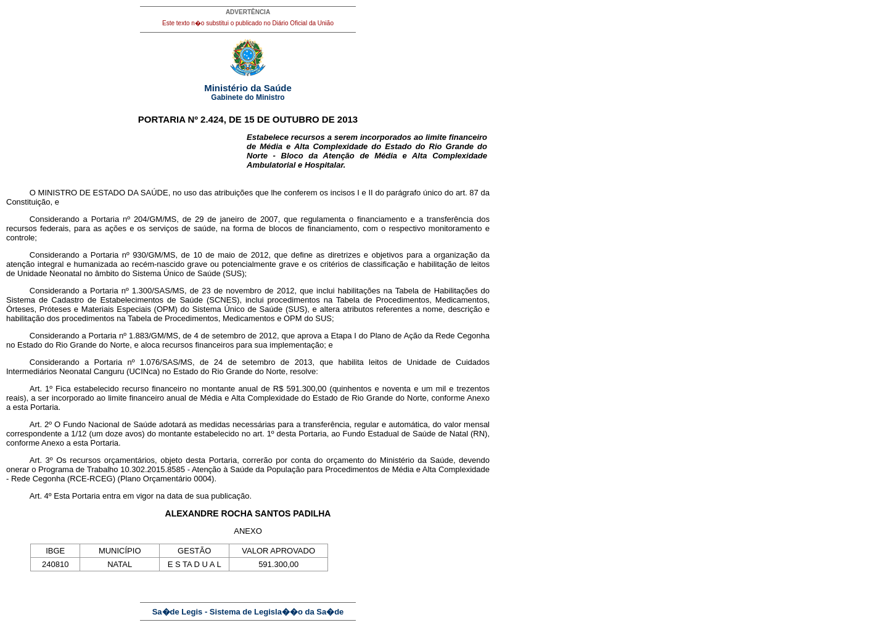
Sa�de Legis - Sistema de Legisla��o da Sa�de (248, 611)
